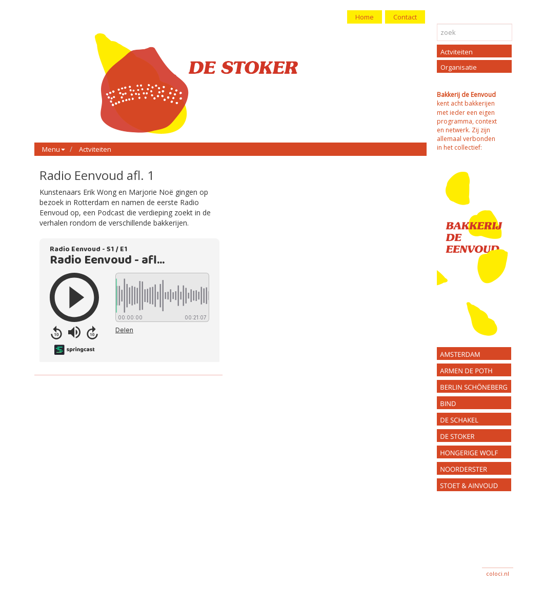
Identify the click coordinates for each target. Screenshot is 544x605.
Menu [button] (53, 149)
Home (364, 17)
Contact (405, 17)
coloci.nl (497, 573)
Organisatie (458, 67)
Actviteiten (95, 149)
